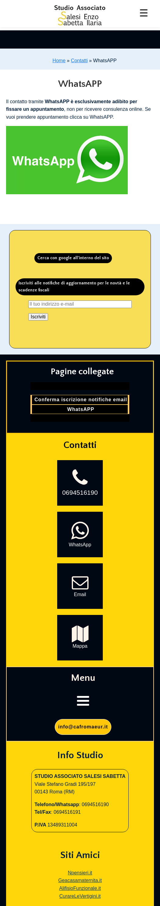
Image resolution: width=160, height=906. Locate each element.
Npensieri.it (80, 872)
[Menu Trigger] (143, 13)
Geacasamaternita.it (80, 880)
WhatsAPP (80, 409)
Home (59, 60)
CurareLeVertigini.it (80, 896)
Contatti (79, 60)
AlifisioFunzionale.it (80, 888)
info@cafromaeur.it (83, 726)
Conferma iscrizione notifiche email (80, 399)
